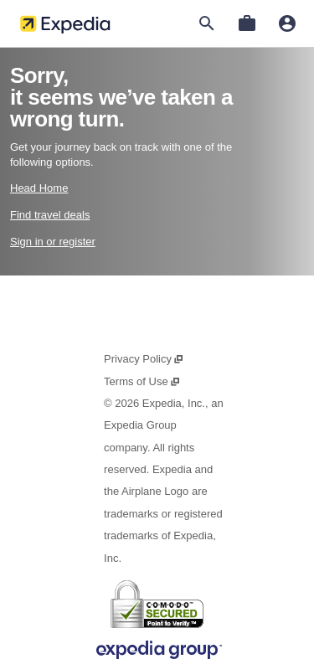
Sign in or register (52, 241)
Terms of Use (142, 381)
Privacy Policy (144, 359)
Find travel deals (50, 215)
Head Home (39, 188)
